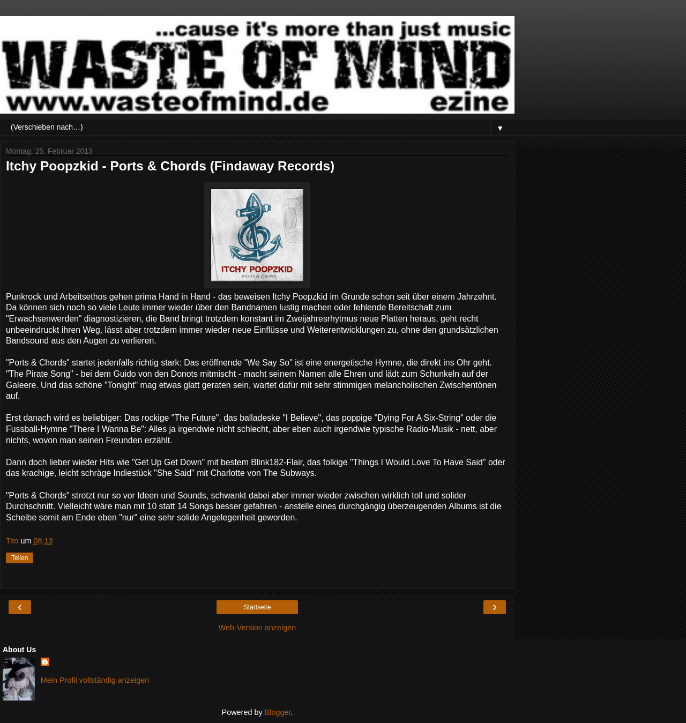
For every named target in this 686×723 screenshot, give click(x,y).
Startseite (257, 607)
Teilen (19, 558)
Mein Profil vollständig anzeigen (95, 680)
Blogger (278, 712)
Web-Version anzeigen (257, 627)
